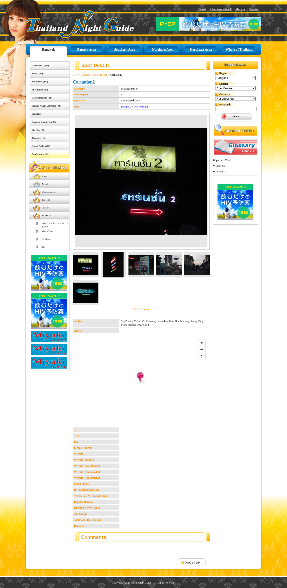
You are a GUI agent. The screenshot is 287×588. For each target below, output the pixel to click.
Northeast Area (201, 49)
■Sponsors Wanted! (223, 160)
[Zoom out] (201, 349)
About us (240, 9)
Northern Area (162, 49)
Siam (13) (36, 114)
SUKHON (46, 215)
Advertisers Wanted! (221, 9)
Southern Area (124, 49)
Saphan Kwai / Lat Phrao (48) (46, 106)
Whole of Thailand (239, 49)
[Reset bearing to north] (201, 356)
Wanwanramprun (49, 192)
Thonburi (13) (38, 138)
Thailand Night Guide (70, 24)
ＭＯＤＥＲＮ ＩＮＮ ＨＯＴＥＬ (55, 224)
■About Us (219, 165)
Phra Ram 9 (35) (40, 89)
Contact (202, 9)
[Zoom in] (201, 342)
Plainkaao (46, 239)
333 (43, 247)
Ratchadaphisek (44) (42, 98)
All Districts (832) (40, 65)
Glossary (253, 9)
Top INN (46, 200)
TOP (75, 74)
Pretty (44, 176)
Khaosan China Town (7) (44, 122)
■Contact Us (220, 171)
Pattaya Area (86, 49)
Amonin (45, 184)
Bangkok (48, 49)
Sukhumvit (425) (40, 81)
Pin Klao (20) (38, 130)
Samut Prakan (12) (41, 146)
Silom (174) (37, 73)
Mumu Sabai (47, 231)
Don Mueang (100, 74)
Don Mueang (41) (40, 154)
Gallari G (46, 207)
